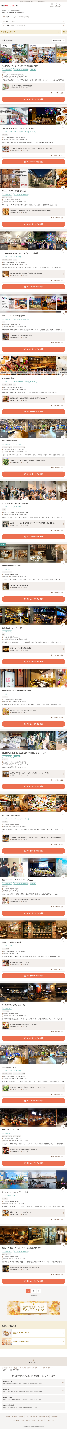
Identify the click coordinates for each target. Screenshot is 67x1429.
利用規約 (14, 1416)
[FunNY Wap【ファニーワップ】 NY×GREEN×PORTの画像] (33, 53)
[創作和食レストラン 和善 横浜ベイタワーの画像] (33, 678)
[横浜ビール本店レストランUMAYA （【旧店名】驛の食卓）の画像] (33, 1235)
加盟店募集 (16, 1420)
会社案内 (8, 1416)
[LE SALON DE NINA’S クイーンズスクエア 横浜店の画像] (33, 240)
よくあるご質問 (49, 1420)
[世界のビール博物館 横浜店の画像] (33, 929)
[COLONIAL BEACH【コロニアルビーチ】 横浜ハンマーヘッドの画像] (33, 740)
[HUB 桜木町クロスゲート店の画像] (33, 615)
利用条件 (21, 1416)
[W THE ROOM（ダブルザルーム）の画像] (33, 992)
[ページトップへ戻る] (33, 1361)
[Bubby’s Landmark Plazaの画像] (33, 553)
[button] (33, 1382)
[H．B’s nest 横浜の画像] (33, 365)
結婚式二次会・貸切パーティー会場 (36, 1368)
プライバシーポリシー (31, 1416)
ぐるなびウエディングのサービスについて (32, 1420)
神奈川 (49, 1368)
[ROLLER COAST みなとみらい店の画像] (33, 178)
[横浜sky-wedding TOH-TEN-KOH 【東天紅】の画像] (33, 867)
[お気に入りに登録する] (63, 63)
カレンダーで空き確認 (33, 99)
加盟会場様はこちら (55, 1416)
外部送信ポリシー (44, 1416)
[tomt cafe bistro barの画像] (33, 428)
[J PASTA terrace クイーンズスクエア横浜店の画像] (33, 116)
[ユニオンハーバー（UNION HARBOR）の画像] (33, 490)
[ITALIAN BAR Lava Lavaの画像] (33, 803)
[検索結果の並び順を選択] (58, 40)
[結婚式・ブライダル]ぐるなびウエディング (13, 1368)
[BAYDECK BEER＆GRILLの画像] (33, 1117)
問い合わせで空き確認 (33, 411)
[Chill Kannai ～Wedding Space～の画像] (33, 303)
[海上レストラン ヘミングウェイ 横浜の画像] (33, 1179)
